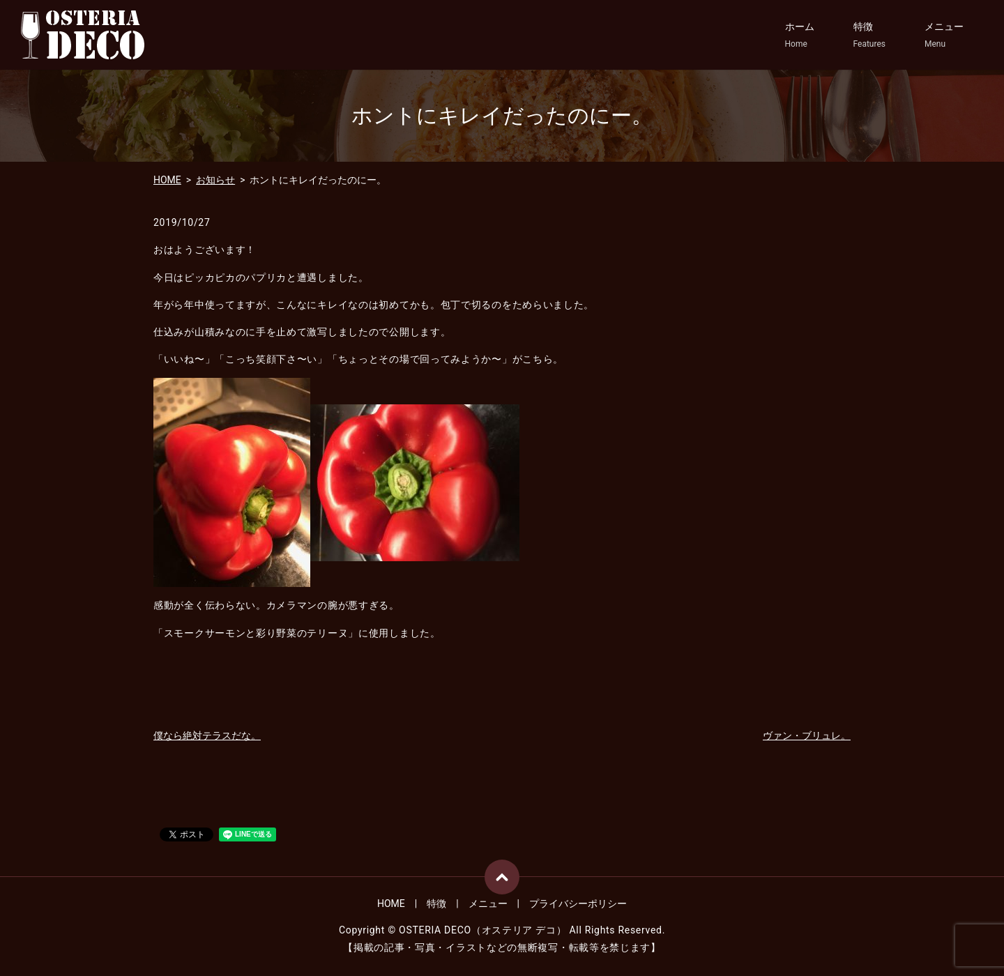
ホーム (799, 35)
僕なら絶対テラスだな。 (207, 735)
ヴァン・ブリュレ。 (807, 735)
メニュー (944, 35)
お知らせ (215, 179)
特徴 (869, 35)
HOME (167, 179)
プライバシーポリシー (578, 903)
